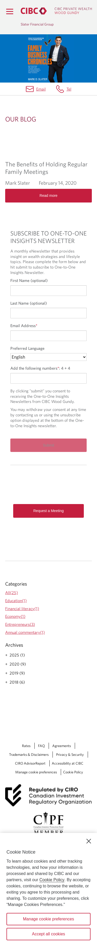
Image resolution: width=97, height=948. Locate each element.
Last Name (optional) (28, 303)
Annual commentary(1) (25, 632)
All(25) (11, 592)
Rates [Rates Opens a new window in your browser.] (26, 746)
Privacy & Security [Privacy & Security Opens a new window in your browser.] (70, 754)
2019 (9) (17, 673)
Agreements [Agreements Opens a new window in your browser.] (61, 746)
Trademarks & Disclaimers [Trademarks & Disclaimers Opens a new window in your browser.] (29, 754)
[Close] (89, 841)
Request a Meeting (48, 511)
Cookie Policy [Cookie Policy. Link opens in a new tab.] (73, 772)
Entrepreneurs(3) (20, 624)
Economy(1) (15, 616)
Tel (68, 89)
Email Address (23, 325)
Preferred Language (27, 348)
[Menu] (9, 11)
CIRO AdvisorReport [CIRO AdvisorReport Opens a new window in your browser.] (30, 763)
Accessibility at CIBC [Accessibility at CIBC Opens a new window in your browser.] (67, 763)
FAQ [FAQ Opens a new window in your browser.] (41, 746)
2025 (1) (17, 655)
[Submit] (48, 445)
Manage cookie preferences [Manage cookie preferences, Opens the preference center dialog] (48, 919)
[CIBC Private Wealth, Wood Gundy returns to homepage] (56, 10)
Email (41, 89)
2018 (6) (17, 682)
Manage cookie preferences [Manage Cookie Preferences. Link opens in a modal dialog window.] (36, 772)
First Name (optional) (29, 280)
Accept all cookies (48, 934)
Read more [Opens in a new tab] (48, 195)
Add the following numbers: (40, 368)
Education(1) (16, 600)
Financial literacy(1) (22, 608)
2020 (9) (18, 664)
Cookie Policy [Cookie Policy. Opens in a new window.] (51, 880)
